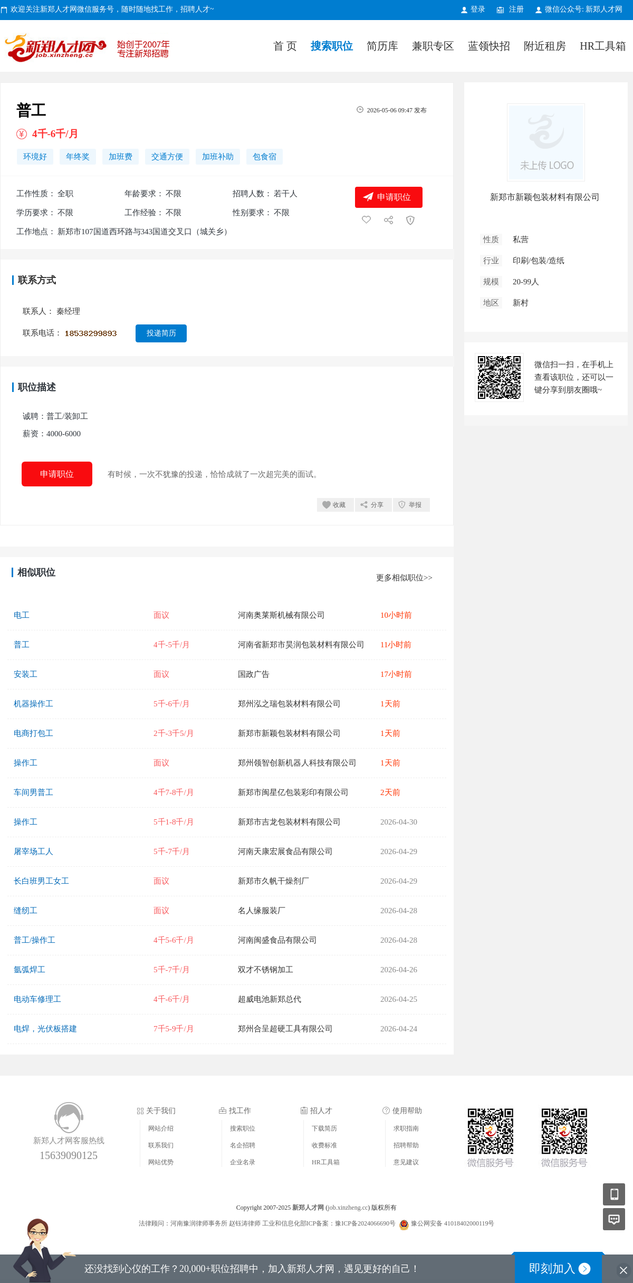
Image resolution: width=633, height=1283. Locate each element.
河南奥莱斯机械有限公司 (281, 615)
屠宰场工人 (33, 851)
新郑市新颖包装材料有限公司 (289, 733)
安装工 (25, 674)
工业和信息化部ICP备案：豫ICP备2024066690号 (329, 1223)
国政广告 (254, 674)
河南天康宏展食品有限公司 (285, 851)
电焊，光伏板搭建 (45, 1029)
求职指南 (406, 1128)
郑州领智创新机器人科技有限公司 (297, 763)
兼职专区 (433, 46)
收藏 (339, 505)
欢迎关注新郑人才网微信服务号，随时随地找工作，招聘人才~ (112, 9)
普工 (22, 644)
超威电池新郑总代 (269, 999)
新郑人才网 (89, 50)
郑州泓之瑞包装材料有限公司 (289, 704)
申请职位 (394, 197)
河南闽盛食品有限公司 (277, 940)
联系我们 (161, 1145)
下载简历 (324, 1128)
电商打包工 (33, 733)
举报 (415, 505)
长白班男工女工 (41, 881)
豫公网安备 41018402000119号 (447, 1223)
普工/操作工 (34, 940)
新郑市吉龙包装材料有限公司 (289, 822)
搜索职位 (332, 46)
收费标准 (324, 1145)
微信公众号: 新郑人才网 (583, 9)
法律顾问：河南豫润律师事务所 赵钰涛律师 (200, 1223)
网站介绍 (161, 1128)
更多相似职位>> (404, 577)
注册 (516, 9)
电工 (22, 615)
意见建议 (406, 1162)
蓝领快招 (489, 46)
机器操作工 (33, 704)
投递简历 (161, 333)
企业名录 (242, 1162)
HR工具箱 (603, 46)
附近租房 (545, 46)
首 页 (285, 46)
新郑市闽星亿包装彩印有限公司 (293, 792)
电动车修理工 (37, 999)
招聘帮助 (406, 1145)
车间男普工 (33, 792)
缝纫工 (25, 910)
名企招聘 (242, 1145)
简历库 (382, 46)
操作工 (25, 763)
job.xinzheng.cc (348, 1207)
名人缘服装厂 (261, 910)
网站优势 (161, 1162)
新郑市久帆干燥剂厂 (273, 881)
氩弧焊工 (29, 969)
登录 (478, 9)
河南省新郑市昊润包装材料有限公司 (301, 644)
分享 (377, 505)
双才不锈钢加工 (265, 969)
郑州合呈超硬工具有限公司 (285, 1029)
